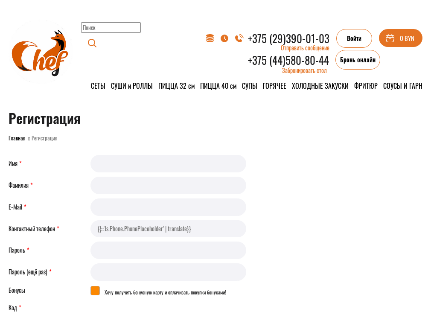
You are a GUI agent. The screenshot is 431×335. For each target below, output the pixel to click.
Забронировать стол (304, 70)
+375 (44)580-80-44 (288, 60)
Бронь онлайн (358, 59)
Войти (354, 38)
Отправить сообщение (305, 47)
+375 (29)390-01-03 (288, 38)
